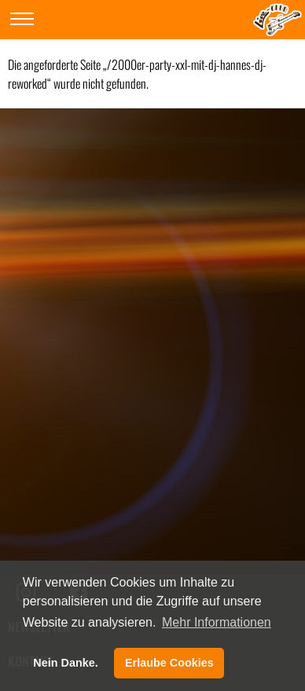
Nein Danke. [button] (65, 662)
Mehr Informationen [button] (216, 622)
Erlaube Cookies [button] (169, 662)
